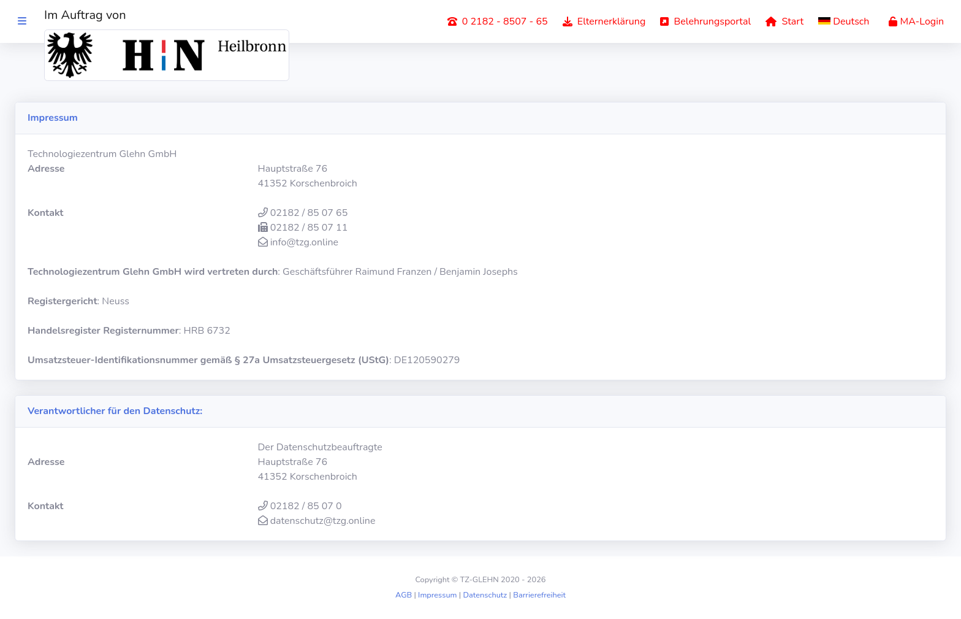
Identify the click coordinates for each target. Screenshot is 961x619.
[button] (846, 21)
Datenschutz (485, 595)
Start (784, 21)
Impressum (437, 595)
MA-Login (916, 21)
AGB (403, 595)
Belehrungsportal (705, 21)
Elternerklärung (604, 21)
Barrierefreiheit (539, 595)
